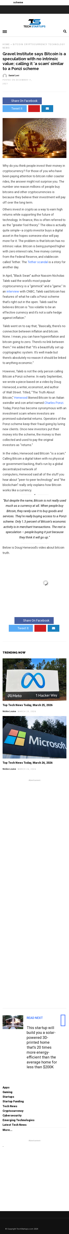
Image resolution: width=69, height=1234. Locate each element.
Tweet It (14, 108)
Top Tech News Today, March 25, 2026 (27, 705)
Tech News (10, 1106)
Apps (6, 1087)
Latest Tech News (14, 1124)
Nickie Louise (9, 711)
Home (6, 44)
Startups (8, 1096)
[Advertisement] (34, 893)
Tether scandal (38, 262)
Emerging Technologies (18, 1120)
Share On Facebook (22, 101)
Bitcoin (18, 44)
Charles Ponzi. (54, 403)
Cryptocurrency (35, 44)
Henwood (20, 397)
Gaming (7, 1092)
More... (7, 1130)
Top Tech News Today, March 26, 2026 (27, 762)
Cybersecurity (12, 1115)
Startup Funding (13, 1101)
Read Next (35, 1018)
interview (13, 291)
